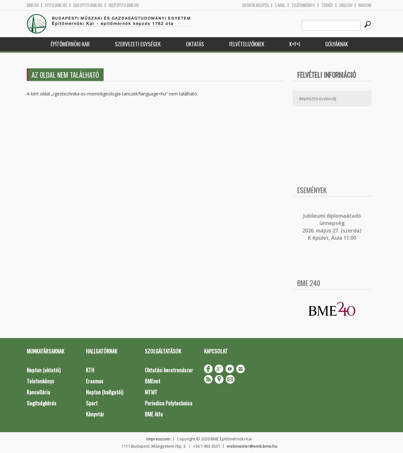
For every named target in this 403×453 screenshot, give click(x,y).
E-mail (280, 5)
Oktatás (195, 44)
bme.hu (33, 5)
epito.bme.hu (56, 5)
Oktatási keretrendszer (169, 370)
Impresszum (158, 439)
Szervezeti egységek (138, 44)
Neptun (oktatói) (43, 370)
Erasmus (94, 381)
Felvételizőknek (246, 44)
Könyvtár (95, 414)
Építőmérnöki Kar (70, 44)
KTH (90, 370)
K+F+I (294, 44)
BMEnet (152, 381)
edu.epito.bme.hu (87, 5)
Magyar (365, 5)
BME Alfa (154, 414)
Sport (92, 403)
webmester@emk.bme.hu (252, 446)
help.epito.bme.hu (124, 5)
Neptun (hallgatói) (104, 392)
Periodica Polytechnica (168, 403)
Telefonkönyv (303, 5)
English (345, 5)
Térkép (327, 5)
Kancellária (38, 392)
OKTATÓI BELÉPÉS (255, 5)
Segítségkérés (41, 403)
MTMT (151, 392)
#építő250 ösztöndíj (317, 98)
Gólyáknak (336, 44)
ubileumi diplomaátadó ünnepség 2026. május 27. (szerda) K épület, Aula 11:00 (331, 226)
